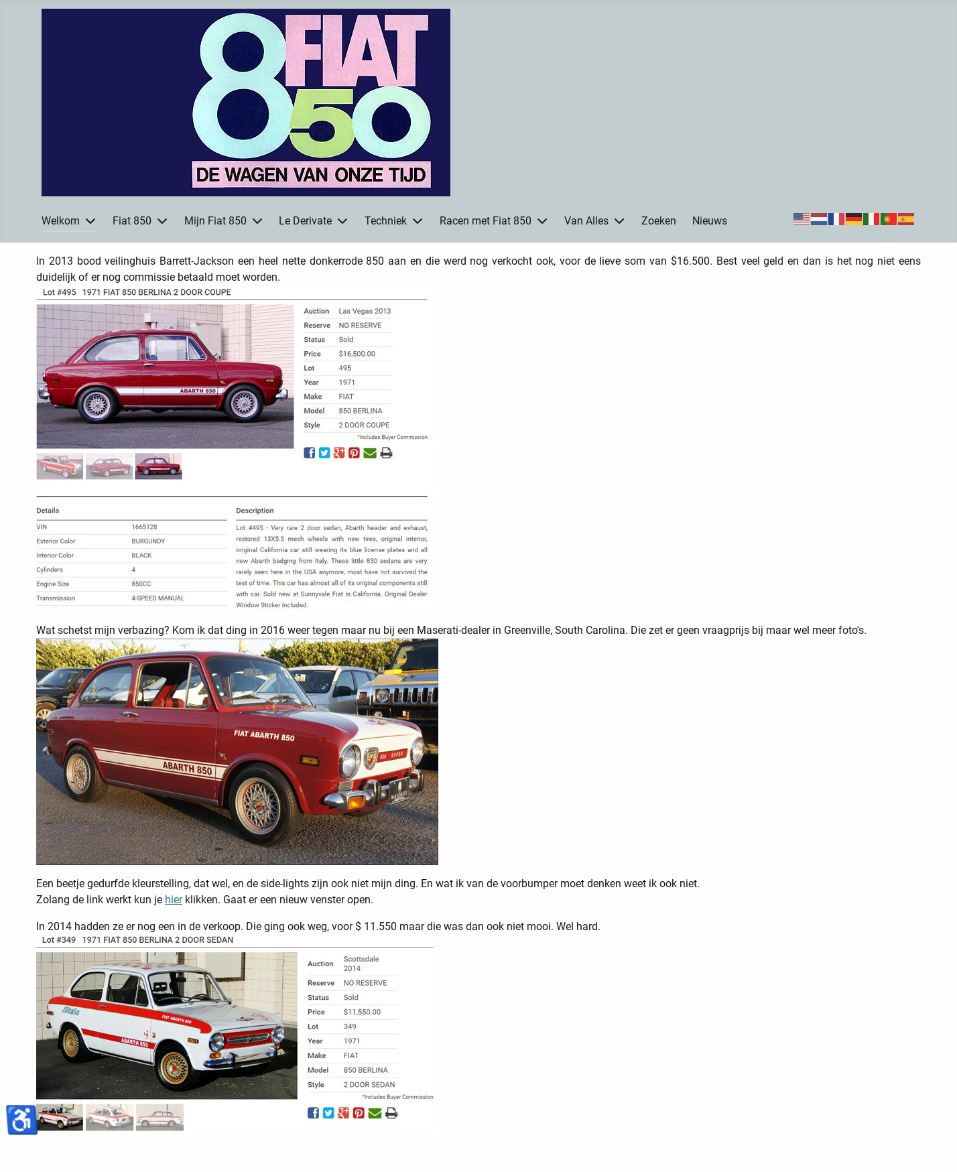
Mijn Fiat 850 (215, 220)
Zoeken (658, 220)
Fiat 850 (132, 220)
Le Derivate (305, 220)
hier (173, 899)
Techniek (386, 220)
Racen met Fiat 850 (485, 220)
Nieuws (709, 220)
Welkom (61, 220)
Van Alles (586, 220)
